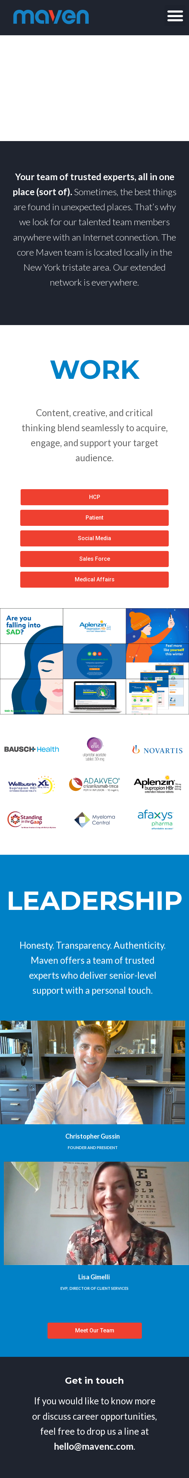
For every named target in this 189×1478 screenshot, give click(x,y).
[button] (175, 15)
